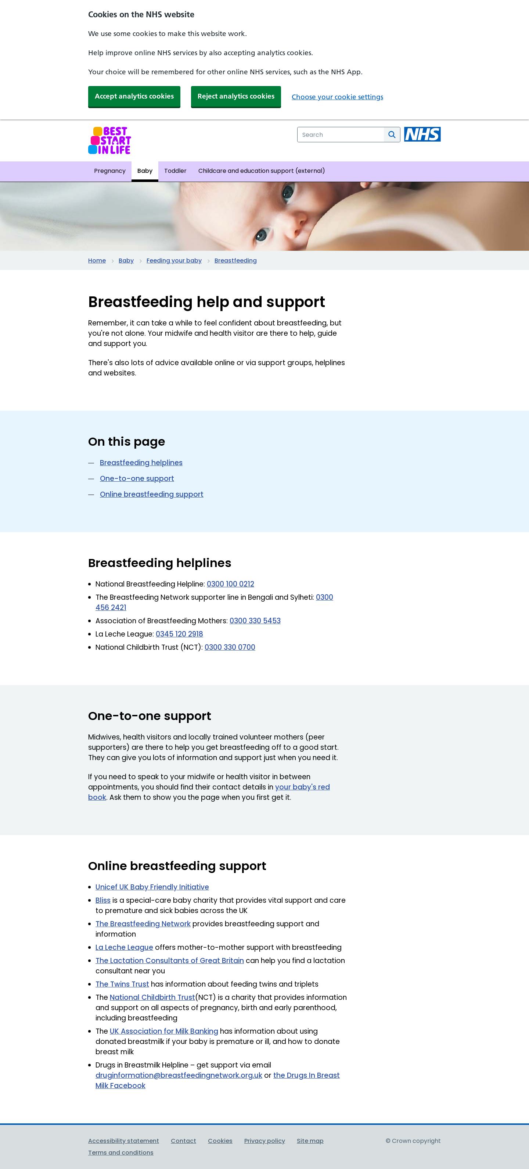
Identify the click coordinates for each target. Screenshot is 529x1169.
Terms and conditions (121, 1152)
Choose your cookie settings (337, 97)
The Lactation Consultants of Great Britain (170, 961)
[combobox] (341, 134)
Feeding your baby (174, 260)
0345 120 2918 (179, 634)
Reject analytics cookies (236, 96)
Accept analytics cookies (134, 96)
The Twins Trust (122, 984)
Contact (183, 1141)
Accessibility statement (123, 1141)
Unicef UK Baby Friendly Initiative (152, 887)
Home (97, 260)
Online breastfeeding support (152, 494)
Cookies (220, 1141)
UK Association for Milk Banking (164, 1031)
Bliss (103, 900)
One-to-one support (137, 479)
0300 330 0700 (230, 647)
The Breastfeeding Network (143, 924)
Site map (310, 1141)
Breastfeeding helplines (141, 463)
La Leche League (124, 947)
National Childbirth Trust (152, 997)
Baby (126, 260)
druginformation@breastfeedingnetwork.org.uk (179, 1075)
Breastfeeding (236, 260)
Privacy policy (264, 1141)
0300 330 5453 (255, 621)
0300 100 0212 (230, 584)
